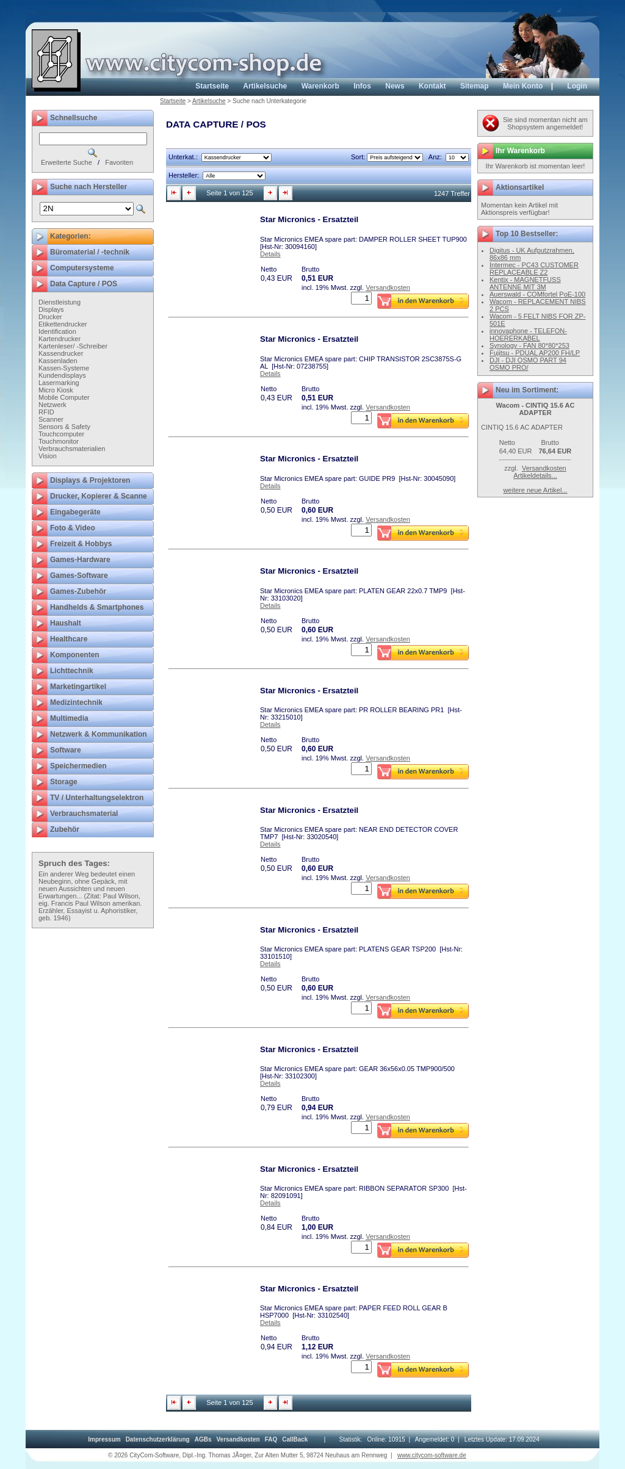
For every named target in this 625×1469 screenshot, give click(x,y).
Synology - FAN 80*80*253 (529, 345)
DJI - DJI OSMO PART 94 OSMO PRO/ (528, 363)
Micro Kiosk (55, 390)
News (394, 86)
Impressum (104, 1439)
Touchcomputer (61, 434)
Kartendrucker (59, 338)
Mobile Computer (64, 397)
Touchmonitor (58, 441)
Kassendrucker (60, 353)
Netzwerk (52, 404)
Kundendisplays (62, 375)
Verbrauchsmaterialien (71, 448)
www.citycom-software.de (431, 1455)
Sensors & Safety (64, 426)
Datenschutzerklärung (158, 1439)
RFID (46, 412)
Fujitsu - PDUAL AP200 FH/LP (535, 352)
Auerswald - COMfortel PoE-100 (537, 294)
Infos (362, 86)
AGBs (203, 1439)
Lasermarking (58, 382)
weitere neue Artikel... (535, 490)
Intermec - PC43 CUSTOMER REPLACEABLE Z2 (534, 268)
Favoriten (119, 162)
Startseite (212, 86)
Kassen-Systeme (63, 368)
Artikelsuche (265, 86)
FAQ (271, 1439)
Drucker (50, 316)
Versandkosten (388, 287)
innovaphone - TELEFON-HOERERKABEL (528, 334)
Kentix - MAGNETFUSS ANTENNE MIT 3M (525, 283)
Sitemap (474, 86)
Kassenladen (58, 360)
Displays (51, 309)
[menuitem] (104, 1439)
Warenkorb (320, 86)
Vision (47, 456)
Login (577, 86)
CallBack (295, 1439)
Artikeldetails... (535, 475)
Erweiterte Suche (66, 162)
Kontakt (432, 86)
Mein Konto (523, 86)
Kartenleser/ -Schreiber (72, 346)
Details (270, 254)
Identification (57, 331)
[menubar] (197, 1439)
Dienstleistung (59, 302)
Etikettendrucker (62, 324)
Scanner (50, 419)
